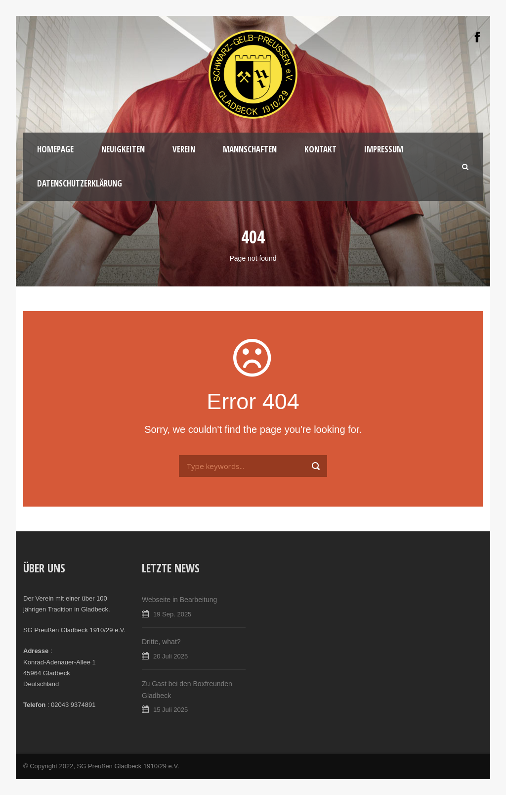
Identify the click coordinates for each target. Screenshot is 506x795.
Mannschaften (250, 149)
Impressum (383, 149)
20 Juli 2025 (170, 656)
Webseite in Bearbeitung (179, 600)
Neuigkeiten (123, 149)
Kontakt (320, 149)
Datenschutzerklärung (79, 183)
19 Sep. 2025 (172, 614)
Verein (183, 149)
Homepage (55, 149)
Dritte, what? (161, 642)
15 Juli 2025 (170, 709)
